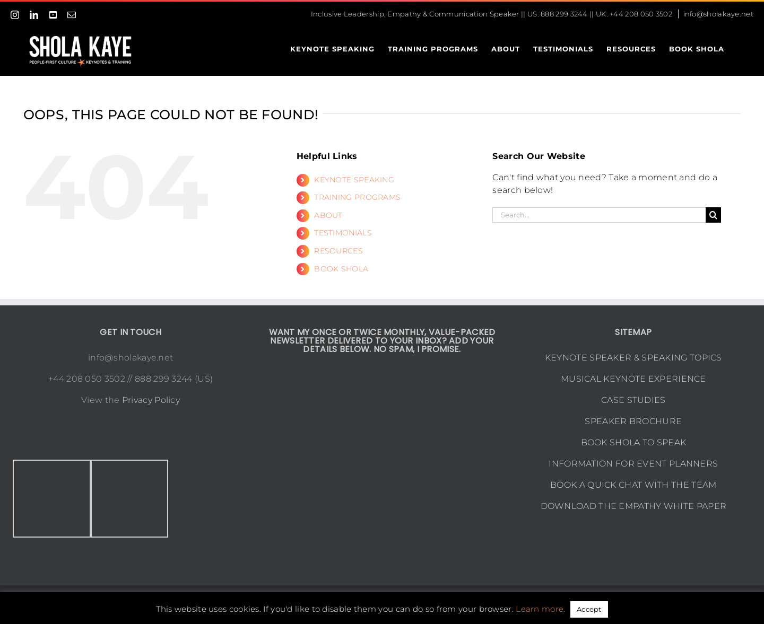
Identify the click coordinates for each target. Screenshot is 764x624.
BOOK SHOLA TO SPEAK (634, 442)
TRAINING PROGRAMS (357, 197)
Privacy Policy (151, 400)
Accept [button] (589, 609)
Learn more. (540, 609)
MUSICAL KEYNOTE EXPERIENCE (633, 379)
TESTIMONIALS (343, 233)
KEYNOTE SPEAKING (354, 179)
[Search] (713, 215)
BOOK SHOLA (341, 269)
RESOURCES (338, 251)
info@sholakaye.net (718, 14)
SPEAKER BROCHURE (633, 421)
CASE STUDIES (633, 400)
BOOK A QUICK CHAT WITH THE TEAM (633, 485)
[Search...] (599, 215)
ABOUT (328, 215)
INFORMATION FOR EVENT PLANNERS (633, 464)
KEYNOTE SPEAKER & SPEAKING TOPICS (633, 358)
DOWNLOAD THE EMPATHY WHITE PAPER (634, 506)
